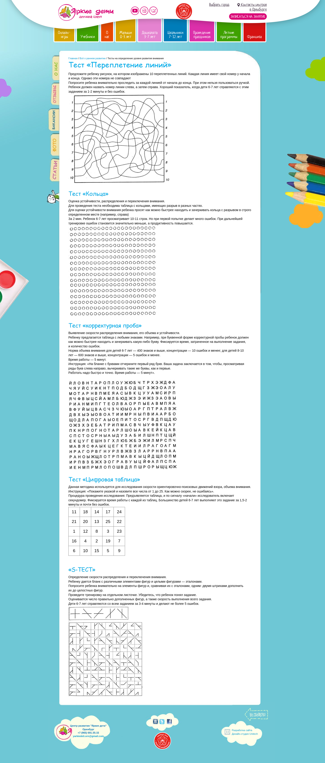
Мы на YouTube (135, 11)
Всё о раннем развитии (92, 58)
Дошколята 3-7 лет (150, 34)
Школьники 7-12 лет (175, 34)
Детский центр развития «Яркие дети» (86, 12)
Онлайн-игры (64, 34)
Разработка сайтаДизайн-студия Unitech (245, 732)
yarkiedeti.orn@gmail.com (88, 736)
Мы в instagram (144, 11)
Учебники (88, 36)
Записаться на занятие (247, 16)
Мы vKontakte (153, 11)
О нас (107, 34)
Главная (73, 58)
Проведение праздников (202, 34)
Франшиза (254, 36)
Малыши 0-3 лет (125, 34)
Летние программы (229, 34)
